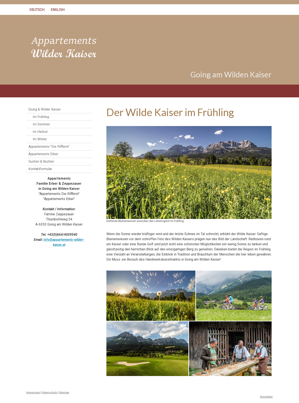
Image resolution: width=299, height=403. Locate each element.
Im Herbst (40, 132)
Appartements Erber (43, 154)
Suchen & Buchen (41, 161)
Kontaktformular (40, 169)
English (58, 10)
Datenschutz (49, 392)
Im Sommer (41, 124)
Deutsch (37, 10)
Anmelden (266, 396)
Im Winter (40, 139)
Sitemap (64, 392)
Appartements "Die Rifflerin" (48, 147)
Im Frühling (41, 117)
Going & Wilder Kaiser (44, 109)
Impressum (33, 392)
